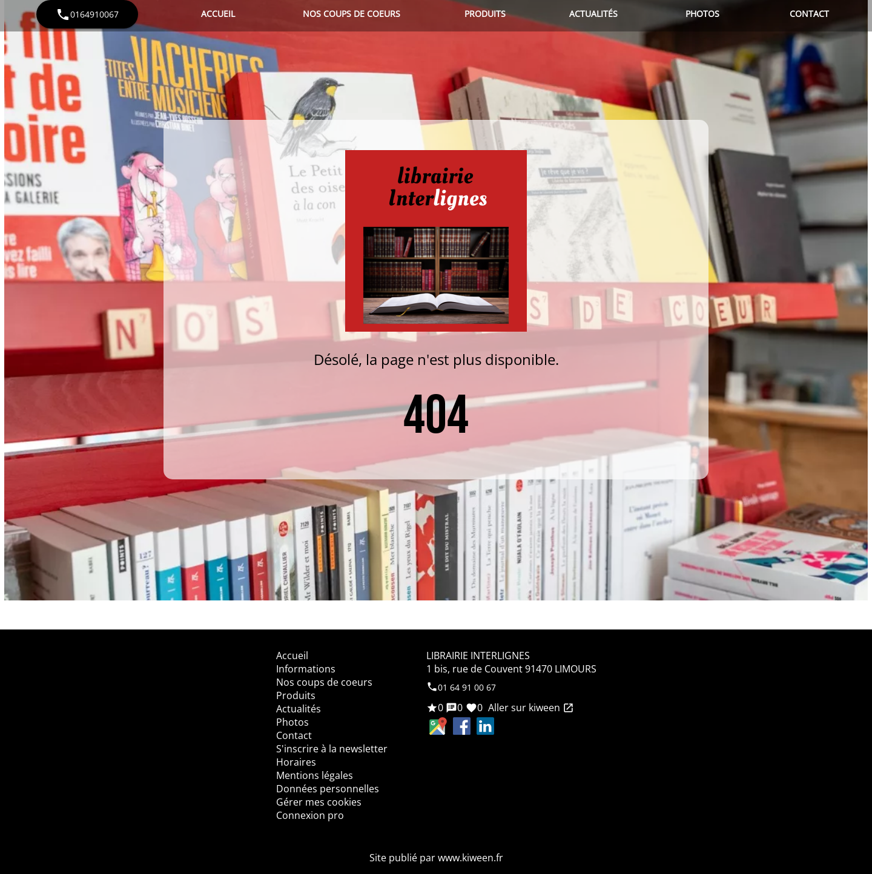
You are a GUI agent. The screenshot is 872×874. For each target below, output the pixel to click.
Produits (485, 13)
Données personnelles (327, 788)
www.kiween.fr (470, 857)
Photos (702, 13)
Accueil (218, 13)
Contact (809, 13)
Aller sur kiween (530, 707)
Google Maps (438, 726)
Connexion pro (310, 815)
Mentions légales (314, 775)
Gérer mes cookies (319, 802)
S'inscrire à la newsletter (332, 748)
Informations (305, 668)
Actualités (593, 13)
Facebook (462, 726)
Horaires (296, 762)
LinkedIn (485, 726)
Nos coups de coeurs (351, 13)
